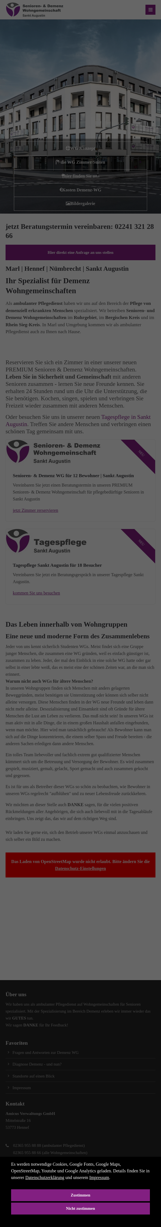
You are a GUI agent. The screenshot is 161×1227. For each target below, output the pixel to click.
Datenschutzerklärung (44, 1177)
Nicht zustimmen (80, 1208)
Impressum (99, 1177)
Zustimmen (80, 1195)
